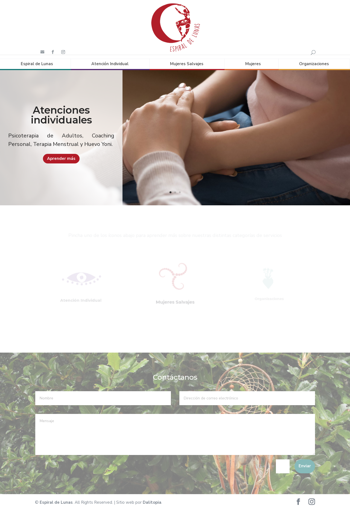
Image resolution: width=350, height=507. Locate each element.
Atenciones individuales (61, 111)
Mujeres (253, 60)
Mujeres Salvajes (186, 60)
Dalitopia (152, 499)
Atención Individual (110, 60)
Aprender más (61, 155)
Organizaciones (314, 60)
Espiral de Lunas (37, 60)
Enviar (305, 462)
